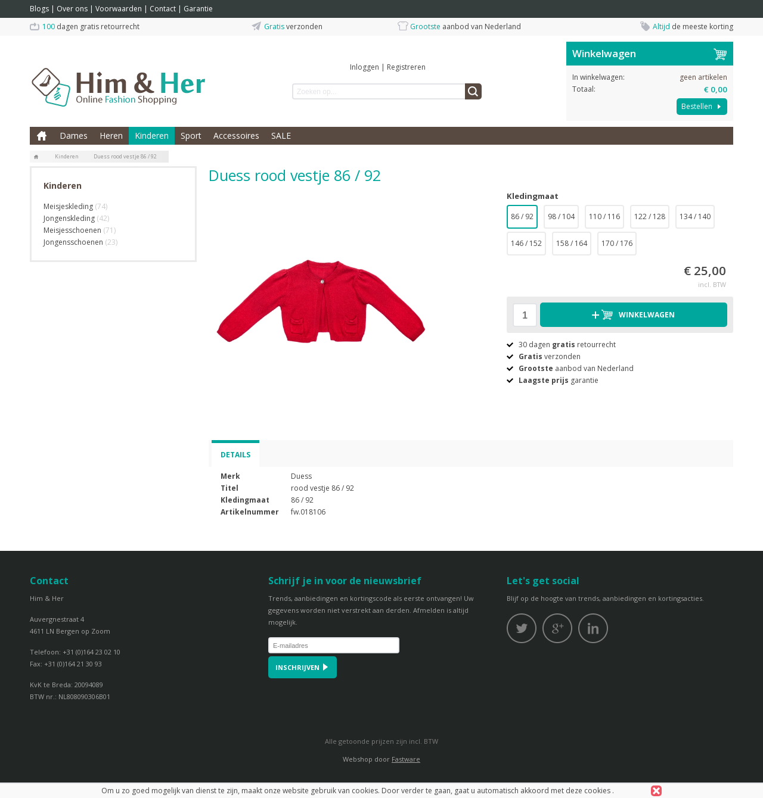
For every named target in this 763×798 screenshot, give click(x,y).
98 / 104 (561, 216)
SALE (281, 135)
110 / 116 (604, 216)
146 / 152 (526, 243)
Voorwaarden (118, 9)
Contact (163, 9)
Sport (191, 135)
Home (42, 136)
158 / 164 (571, 243)
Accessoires (236, 135)
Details (235, 455)
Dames (74, 135)
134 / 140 (695, 216)
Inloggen (364, 67)
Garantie (198, 9)
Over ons (72, 9)
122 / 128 (649, 216)
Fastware (406, 759)
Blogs (39, 9)
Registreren (406, 67)
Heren (111, 135)
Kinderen (152, 135)
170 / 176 (616, 243)
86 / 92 (522, 216)
